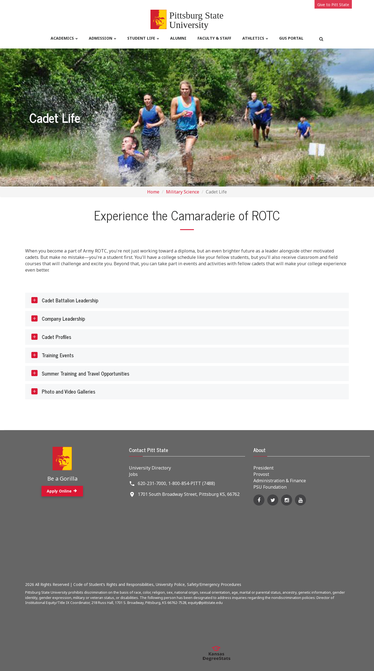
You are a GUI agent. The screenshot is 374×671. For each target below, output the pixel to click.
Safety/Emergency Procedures (214, 584)
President (263, 468)
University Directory (150, 468)
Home (153, 192)
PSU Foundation (270, 487)
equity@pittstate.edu (205, 602)
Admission (100, 38)
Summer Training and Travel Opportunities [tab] (79, 373)
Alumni (178, 38)
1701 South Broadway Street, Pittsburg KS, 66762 (189, 494)
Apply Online (62, 491)
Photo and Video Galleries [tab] (62, 391)
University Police (170, 584)
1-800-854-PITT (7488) (191, 483)
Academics (62, 38)
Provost (261, 474)
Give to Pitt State (333, 4)
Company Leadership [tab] (57, 318)
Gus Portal (291, 38)
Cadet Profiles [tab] (50, 337)
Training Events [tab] (52, 355)
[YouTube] (300, 500)
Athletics (253, 38)
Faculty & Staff (214, 38)
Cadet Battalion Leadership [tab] (64, 300)
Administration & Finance (279, 481)
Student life (141, 38)
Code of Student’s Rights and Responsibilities (113, 584)
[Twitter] (272, 500)
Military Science (182, 192)
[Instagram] (286, 500)
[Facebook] (258, 500)
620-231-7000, (152, 483)
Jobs (133, 474)
